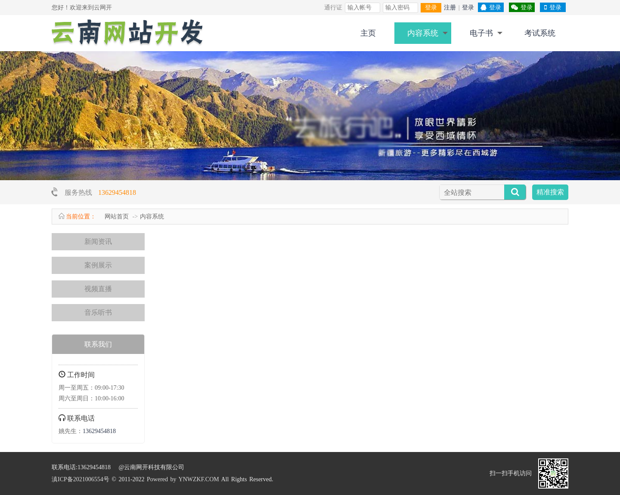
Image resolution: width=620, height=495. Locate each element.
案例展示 (98, 265)
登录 (431, 7)
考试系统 (539, 33)
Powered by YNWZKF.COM (183, 479)
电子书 (481, 33)
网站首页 (117, 216)
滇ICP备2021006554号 (80, 479)
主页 (368, 33)
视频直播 (98, 288)
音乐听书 (98, 312)
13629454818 (117, 192)
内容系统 (422, 33)
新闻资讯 (98, 241)
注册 (450, 7)
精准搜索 (550, 192)
